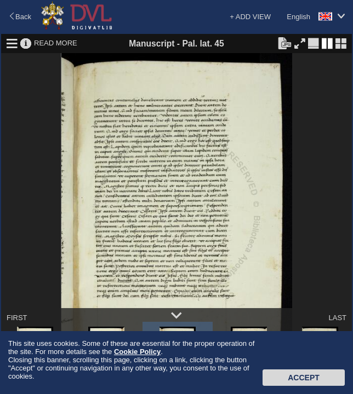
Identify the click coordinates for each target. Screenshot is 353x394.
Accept (304, 377)
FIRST (17, 318)
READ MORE (55, 43)
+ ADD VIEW (250, 17)
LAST (337, 318)
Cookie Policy (137, 351)
